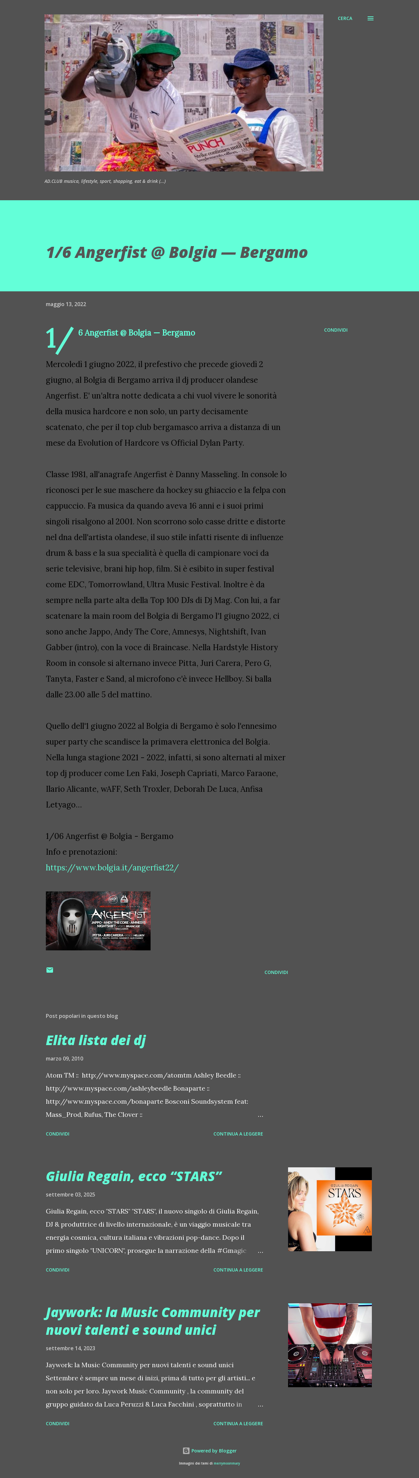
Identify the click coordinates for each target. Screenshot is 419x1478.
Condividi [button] (336, 330)
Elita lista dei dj (96, 1040)
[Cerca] (345, 18)
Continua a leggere (238, 1134)
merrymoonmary (227, 1463)
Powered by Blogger (209, 1451)
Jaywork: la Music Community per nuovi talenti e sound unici (153, 1320)
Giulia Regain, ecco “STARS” (133, 1176)
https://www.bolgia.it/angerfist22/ (112, 868)
